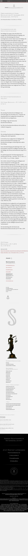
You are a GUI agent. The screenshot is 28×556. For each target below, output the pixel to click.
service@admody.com (10, 265)
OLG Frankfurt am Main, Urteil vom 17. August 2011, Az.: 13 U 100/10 (16, 508)
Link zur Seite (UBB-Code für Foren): (7, 424)
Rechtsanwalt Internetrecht (13, 500)
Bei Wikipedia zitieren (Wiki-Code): (7, 428)
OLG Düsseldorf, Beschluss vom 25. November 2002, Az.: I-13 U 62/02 (14, 506)
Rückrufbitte (8, 271)
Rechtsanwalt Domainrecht (4, 500)
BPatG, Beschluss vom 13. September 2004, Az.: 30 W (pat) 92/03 (14, 512)
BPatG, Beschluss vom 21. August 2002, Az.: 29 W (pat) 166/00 (10, 509)
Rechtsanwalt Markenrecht (23, 500)
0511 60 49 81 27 (9, 267)
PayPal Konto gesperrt (15, 502)
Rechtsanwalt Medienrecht (4, 501)
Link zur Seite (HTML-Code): (5, 419)
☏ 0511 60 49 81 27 (14, 457)
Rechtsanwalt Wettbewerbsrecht (14, 501)
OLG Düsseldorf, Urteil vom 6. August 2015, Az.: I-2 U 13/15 (10, 505)
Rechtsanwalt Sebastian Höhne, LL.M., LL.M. (14, 495)
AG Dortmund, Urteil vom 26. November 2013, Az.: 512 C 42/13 (16, 511)
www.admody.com (9, 280)
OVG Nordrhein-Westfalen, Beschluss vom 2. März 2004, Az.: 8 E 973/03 (13, 507)
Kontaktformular (9, 269)
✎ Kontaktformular (14, 459)
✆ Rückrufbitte (14, 462)
